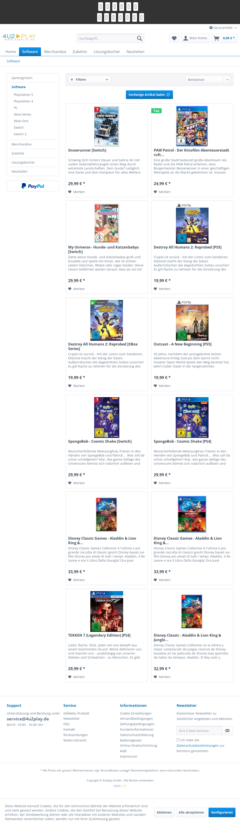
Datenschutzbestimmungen (198, 745)
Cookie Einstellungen (136, 713)
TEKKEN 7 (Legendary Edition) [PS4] (99, 635)
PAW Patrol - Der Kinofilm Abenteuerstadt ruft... (191, 152)
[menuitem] (110, 38)
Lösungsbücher (23, 162)
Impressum (128, 756)
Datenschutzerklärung (137, 735)
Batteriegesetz (131, 740)
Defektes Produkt (76, 713)
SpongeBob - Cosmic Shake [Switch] (100, 441)
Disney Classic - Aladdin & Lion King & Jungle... (187, 637)
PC (16, 108)
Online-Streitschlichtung (138, 745)
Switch (19, 127)
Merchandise (21, 144)
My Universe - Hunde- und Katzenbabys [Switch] (103, 249)
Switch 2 (20, 134)
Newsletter (71, 718)
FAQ (66, 724)
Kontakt (69, 729)
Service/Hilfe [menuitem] (221, 28)
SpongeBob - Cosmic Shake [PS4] (182, 441)
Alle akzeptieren (191, 812)
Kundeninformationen (137, 729)
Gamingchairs (22, 78)
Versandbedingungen (136, 718)
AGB (123, 751)
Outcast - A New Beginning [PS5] (182, 344)
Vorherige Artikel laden (149, 94)
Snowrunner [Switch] (87, 150)
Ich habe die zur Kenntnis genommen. (201, 745)
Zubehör (18, 153)
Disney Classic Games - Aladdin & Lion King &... (102, 540)
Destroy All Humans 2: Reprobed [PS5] (187, 247)
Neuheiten (20, 171)
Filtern (78, 79)
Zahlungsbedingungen (137, 724)
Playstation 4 (23, 101)
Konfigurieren (222, 812)
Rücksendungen (75, 735)
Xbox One (21, 121)
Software (19, 87)
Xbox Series (22, 114)
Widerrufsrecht (74, 740)
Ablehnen (164, 812)
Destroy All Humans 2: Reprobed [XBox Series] (103, 346)
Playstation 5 (23, 94)
